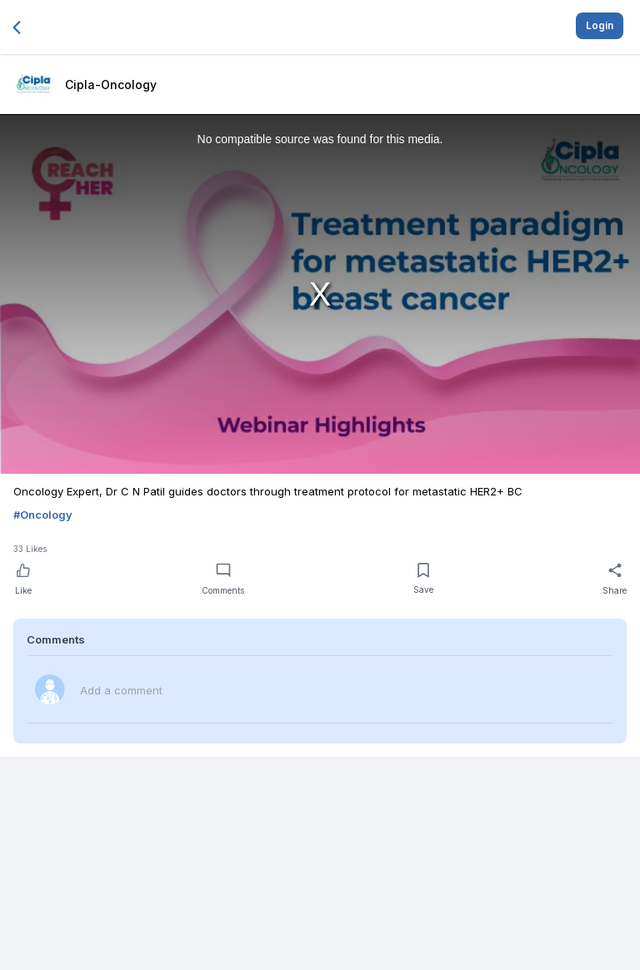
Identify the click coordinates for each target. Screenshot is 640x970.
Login (599, 25)
